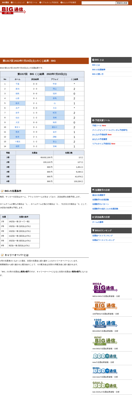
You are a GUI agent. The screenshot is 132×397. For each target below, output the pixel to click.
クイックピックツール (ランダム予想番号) (109, 130)
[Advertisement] (66, 35)
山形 (17, 98)
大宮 (17, 122)
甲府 (55, 84)
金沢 (55, 132)
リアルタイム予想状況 (48, 2)
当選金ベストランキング (102, 236)
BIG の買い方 (98, 74)
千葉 (17, 84)
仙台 (17, 118)
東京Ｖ (17, 127)
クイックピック (18, 2)
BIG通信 (5, 2)
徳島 (17, 93)
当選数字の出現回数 (100, 200)
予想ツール (32, 2)
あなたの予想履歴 (68, 2)
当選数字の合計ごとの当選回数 (105, 209)
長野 (17, 146)
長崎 (55, 118)
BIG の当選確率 (98, 70)
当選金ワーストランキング (103, 240)
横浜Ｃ (55, 127)
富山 (55, 141)
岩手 (17, 113)
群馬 (55, 98)
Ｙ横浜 (17, 141)
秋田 (55, 122)
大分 (55, 108)
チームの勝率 (97, 222)
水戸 (17, 108)
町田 (55, 113)
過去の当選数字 (98, 195)
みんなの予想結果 (99, 134)
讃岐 (55, 137)
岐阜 (17, 137)
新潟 (17, 89)
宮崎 (55, 146)
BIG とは (96, 65)
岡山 (55, 89)
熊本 (17, 132)
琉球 (55, 93)
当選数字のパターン (100, 204)
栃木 (17, 103)
